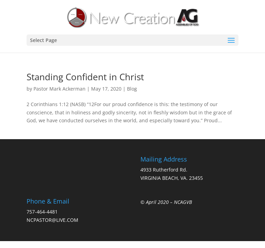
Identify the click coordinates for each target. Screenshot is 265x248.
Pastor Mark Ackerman (59, 88)
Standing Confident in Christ (85, 77)
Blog (132, 88)
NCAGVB (183, 202)
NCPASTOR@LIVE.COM (52, 220)
